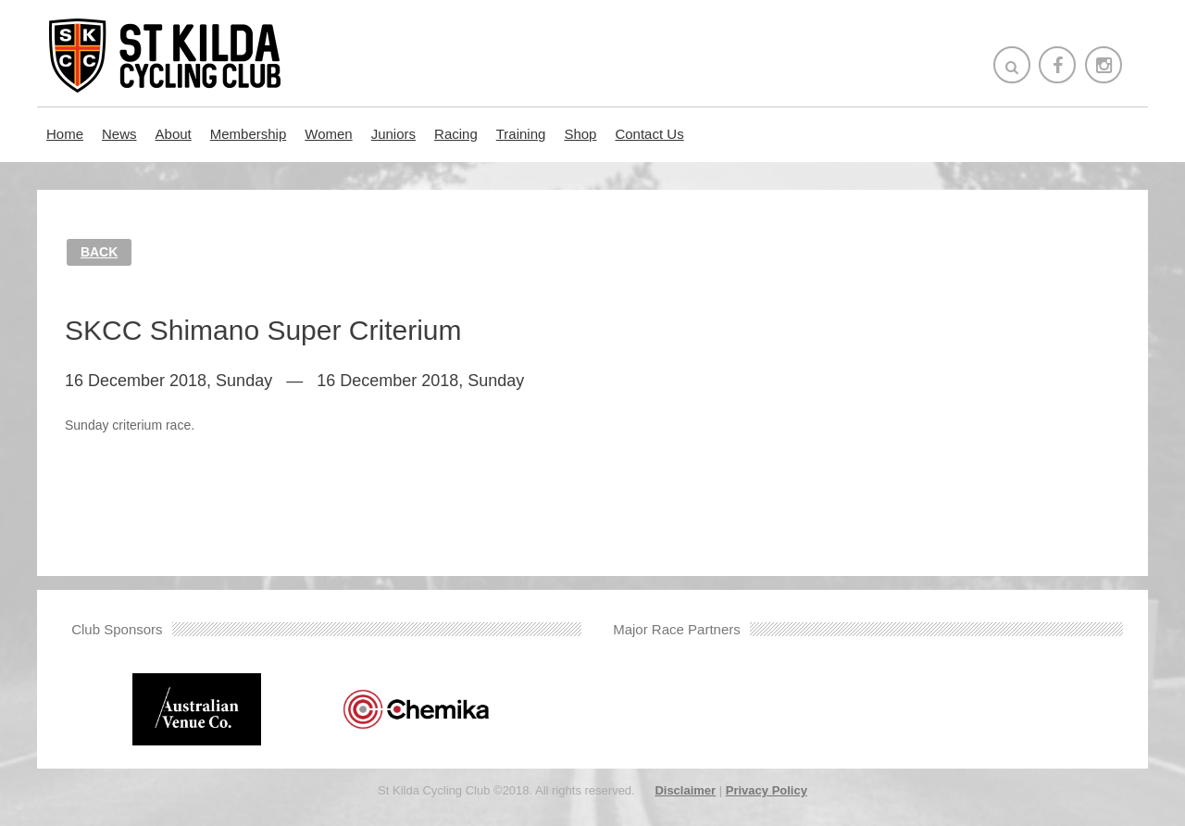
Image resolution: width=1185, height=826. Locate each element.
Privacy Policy (766, 790)
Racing (456, 134)
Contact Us (649, 134)
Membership (248, 134)
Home (64, 134)
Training (521, 134)
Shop (580, 134)
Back (99, 251)
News (119, 134)
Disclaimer (685, 790)
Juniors (393, 134)
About (174, 134)
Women (328, 134)
